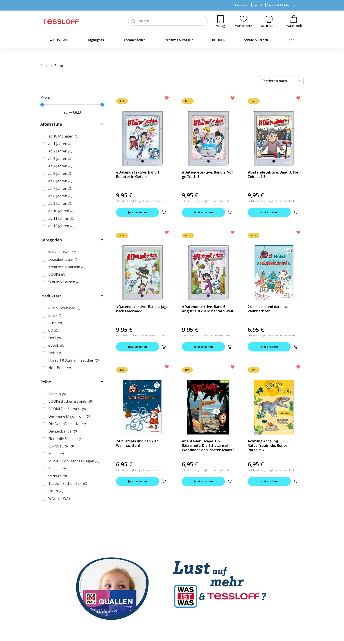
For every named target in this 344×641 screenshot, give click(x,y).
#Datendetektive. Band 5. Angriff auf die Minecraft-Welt (208, 308)
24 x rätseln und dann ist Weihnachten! (137, 443)
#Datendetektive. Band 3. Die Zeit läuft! (273, 174)
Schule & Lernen (256, 40)
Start (44, 65)
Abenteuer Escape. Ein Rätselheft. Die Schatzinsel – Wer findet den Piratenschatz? (208, 445)
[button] (164, 212)
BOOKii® (218, 40)
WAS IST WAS (59, 40)
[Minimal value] (72, 105)
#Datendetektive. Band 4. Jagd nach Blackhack (142, 308)
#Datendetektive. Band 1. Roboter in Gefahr (138, 174)
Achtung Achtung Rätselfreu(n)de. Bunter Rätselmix (268, 445)
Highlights (96, 40)
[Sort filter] (281, 81)
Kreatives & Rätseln (179, 40)
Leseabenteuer (133, 40)
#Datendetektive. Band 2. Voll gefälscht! (207, 174)
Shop (290, 40)
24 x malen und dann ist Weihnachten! (268, 308)
